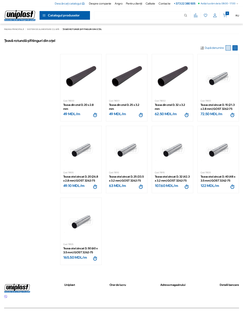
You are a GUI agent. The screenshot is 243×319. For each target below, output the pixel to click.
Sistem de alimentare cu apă (43, 29)
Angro (118, 3)
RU (237, 15)
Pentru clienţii (134, 3)
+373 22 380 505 (184, 3)
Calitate (150, 3)
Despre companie (100, 3)
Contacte (164, 3)
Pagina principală (14, 29)
